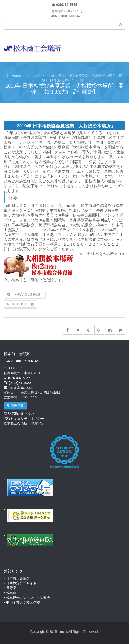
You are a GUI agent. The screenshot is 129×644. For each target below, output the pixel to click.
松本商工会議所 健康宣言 (24, 423)
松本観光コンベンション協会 (28, 597)
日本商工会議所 (18, 578)
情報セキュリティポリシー (24, 418)
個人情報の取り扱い (19, 414)
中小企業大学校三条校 (23, 602)
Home (16, 76)
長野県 (11, 588)
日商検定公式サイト (21, 583)
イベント (33, 76)
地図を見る (15, 405)
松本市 (11, 593)
